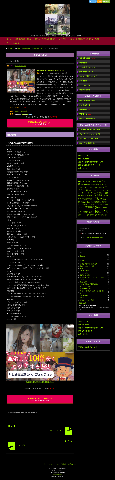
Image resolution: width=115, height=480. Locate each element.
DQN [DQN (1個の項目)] (86, 181)
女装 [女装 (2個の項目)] (84, 199)
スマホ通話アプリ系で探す (88, 138)
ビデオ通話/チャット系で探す (89, 129)
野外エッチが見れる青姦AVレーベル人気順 (50, 39)
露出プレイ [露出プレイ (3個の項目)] (83, 215)
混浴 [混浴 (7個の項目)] (90, 202)
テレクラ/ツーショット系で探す (90, 134)
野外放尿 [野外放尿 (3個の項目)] (90, 212)
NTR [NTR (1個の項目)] (95, 181)
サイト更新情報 (83, 159)
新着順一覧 (84, 110)
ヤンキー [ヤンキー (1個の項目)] (88, 193)
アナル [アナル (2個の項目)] (90, 187)
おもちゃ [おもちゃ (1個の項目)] (92, 184)
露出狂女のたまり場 (87, 266)
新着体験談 (84, 63)
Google (82, 256)
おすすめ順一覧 (84, 105)
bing (81, 268)
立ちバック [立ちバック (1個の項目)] (100, 204)
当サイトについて (13, 43)
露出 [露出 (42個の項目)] (101, 211)
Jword (82, 298)
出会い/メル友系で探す (87, 143)
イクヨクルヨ (20, 66)
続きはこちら (82, 303)
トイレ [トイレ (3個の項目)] (97, 190)
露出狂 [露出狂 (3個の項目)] (93, 215)
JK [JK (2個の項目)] (91, 181)
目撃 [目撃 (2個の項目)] (93, 204)
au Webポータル (85, 289)
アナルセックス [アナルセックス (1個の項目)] (99, 187)
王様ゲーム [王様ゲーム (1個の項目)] (86, 204)
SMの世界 (83, 282)
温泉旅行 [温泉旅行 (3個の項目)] (99, 202)
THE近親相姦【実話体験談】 (90, 284)
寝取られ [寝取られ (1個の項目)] (90, 199)
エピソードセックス (87, 300)
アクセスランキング (85, 331)
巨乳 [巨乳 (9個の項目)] (98, 198)
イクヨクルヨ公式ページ (40, 123)
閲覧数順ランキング (86, 71)
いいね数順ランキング (87, 67)
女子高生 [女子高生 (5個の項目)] (100, 195)
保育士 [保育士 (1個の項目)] (101, 193)
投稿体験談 (83, 80)
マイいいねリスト (85, 85)
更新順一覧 (85, 114)
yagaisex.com (57, 474)
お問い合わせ (83, 168)
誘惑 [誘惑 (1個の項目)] (100, 207)
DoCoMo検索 (84, 271)
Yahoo (82, 260)
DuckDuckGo (84, 295)
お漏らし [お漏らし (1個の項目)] (99, 184)
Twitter (82, 280)
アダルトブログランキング (87, 347)
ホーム (9, 39)
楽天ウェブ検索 (85, 286)
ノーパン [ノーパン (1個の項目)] (105, 190)
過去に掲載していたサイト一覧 (89, 165)
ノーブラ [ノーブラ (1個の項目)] (81, 193)
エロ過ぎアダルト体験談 (88, 264)
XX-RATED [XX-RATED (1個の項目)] (85, 184)
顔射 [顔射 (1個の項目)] (100, 215)
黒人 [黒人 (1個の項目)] (104, 215)
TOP (40, 464)
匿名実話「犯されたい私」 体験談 (92, 277)
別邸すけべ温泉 (85, 275)
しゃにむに (84, 273)
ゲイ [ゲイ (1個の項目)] (91, 190)
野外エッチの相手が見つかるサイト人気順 (85, 39)
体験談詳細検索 (84, 89)
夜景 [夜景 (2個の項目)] (91, 195)
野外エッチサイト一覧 (87, 100)
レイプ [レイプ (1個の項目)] (95, 193)
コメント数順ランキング (88, 76)
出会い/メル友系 (21, 111)
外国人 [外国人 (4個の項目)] (85, 195)
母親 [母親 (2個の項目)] (83, 202)
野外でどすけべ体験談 (23, 39)
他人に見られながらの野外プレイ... (93, 237)
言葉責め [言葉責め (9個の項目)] (91, 207)
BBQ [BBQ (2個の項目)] (81, 181)
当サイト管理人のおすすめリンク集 (90, 162)
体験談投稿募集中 (87, 58)
